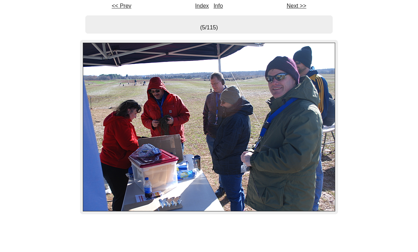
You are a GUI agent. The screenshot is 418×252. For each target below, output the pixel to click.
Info (218, 6)
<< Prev (121, 6)
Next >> (296, 6)
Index (202, 6)
